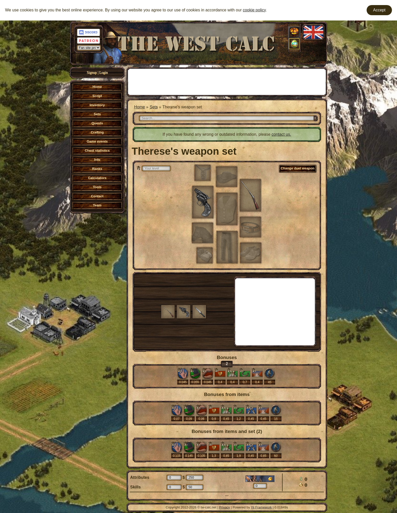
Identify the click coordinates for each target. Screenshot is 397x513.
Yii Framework (261, 507)
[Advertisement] (227, 81)
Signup (92, 72)
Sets (154, 107)
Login (103, 72)
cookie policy (254, 10)
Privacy (224, 507)
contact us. (281, 134)
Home (139, 107)
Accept (379, 10)
